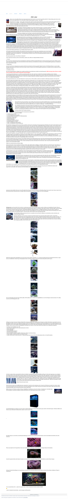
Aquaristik (10, 13)
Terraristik (15, 13)
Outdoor (25, 13)
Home (7, 13)
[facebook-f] (59, 0)
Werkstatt (20, 13)
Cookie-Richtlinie (25, 497)
